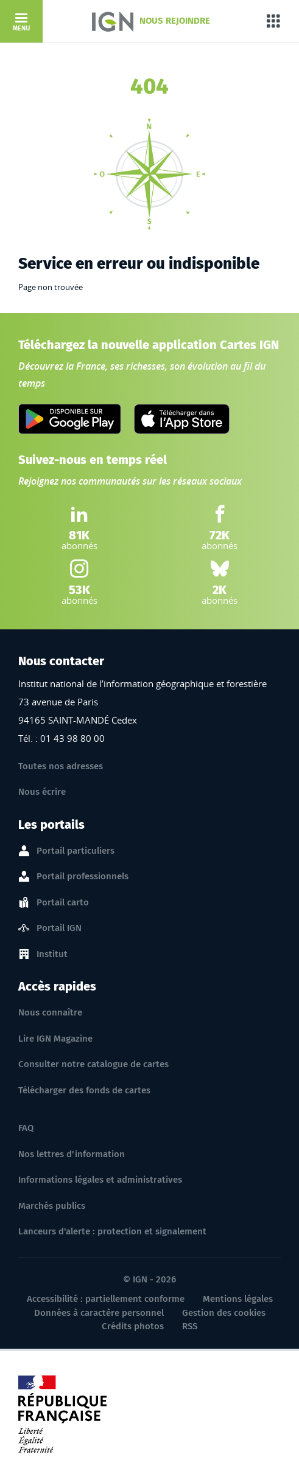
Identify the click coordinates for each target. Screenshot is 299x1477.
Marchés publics (51, 1205)
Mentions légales (238, 1298)
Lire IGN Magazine (55, 1038)
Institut (52, 955)
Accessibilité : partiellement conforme (106, 1298)
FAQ (25, 1127)
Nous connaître (50, 1012)
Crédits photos (133, 1326)
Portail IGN (59, 928)
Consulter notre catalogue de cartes (93, 1064)
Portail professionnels (82, 877)
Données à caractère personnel (99, 1312)
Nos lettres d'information (71, 1154)
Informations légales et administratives (100, 1179)
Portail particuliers (75, 851)
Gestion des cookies (224, 1312)
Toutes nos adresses (60, 766)
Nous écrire (42, 791)
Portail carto (63, 903)
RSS (189, 1326)
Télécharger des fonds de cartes (84, 1090)
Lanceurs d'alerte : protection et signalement (112, 1231)
